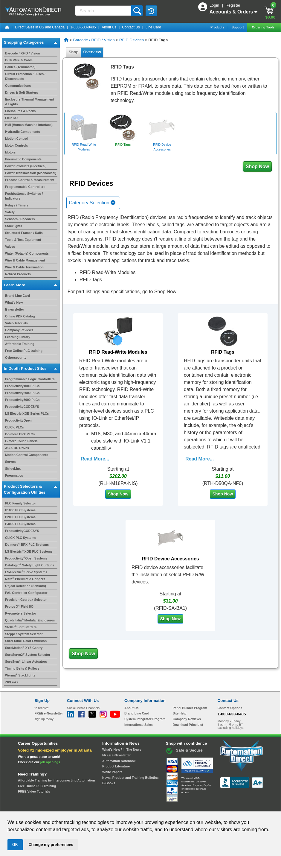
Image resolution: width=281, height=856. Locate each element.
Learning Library (17, 337)
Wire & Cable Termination (24, 267)
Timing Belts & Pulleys (22, 668)
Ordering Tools (263, 27)
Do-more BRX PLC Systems (27, 544)
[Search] (104, 10)
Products (217, 27)
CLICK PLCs (14, 427)
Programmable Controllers (25, 186)
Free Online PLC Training (37, 786)
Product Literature (116, 766)
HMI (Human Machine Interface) (29, 125)
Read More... (95, 458)
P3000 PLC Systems (20, 524)
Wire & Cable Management (25, 260)
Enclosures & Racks (20, 111)
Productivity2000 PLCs (22, 393)
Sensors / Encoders (20, 219)
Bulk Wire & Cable (19, 60)
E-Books (108, 783)
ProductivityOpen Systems (26, 558)
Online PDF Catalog (20, 316)
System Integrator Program (144, 719)
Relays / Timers (16, 205)
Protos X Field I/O (19, 606)
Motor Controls (16, 145)
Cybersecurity (15, 357)
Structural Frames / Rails (24, 233)
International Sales (138, 724)
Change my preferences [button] (51, 844)
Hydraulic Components (22, 131)
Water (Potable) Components (27, 253)
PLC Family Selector (20, 503)
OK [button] (15, 844)
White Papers (112, 772)
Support (238, 27)
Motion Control (16, 138)
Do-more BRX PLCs (20, 434)
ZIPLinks (11, 682)
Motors (10, 152)
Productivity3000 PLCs (22, 400)
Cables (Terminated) (20, 67)
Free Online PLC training (23, 350)
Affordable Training (19, 344)
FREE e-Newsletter (116, 755)
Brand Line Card (17, 295)
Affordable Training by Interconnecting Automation (56, 780)
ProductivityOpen (18, 420)
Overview (92, 52)
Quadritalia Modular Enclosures (30, 620)
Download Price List (188, 724)
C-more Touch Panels (21, 441)
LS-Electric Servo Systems (26, 572)
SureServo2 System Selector (27, 654)
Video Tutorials (16, 323)
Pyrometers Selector (20, 613)
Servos (10, 461)
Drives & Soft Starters (21, 92)
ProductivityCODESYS (22, 406)
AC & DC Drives (17, 448)
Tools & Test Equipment (23, 239)
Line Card (153, 27)
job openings (50, 762)
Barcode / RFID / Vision (22, 53)
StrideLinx (13, 468)
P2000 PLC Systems (20, 517)
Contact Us (131, 27)
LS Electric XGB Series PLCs (27, 413)
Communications (18, 85)
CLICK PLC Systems (20, 537)
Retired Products (18, 274)
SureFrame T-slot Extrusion (26, 641)
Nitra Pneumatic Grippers (25, 579)
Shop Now (257, 166)
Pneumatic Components (23, 159)
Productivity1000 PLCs (22, 386)
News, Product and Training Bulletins (130, 777)
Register (232, 5)
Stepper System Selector (24, 634)
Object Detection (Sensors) (25, 586)
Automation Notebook (118, 761)
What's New (14, 302)
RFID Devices (131, 40)
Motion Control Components (26, 455)
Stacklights (13, 226)
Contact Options (230, 708)
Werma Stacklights (20, 675)
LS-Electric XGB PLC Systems (29, 551)
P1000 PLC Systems (20, 510)
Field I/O (11, 118)
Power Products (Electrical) (26, 166)
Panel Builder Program (190, 708)
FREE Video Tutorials (34, 791)
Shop (73, 52)
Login (215, 5)
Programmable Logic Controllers (30, 379)
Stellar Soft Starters (20, 627)
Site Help (180, 713)
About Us (109, 27)
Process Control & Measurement (29, 180)
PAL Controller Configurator (26, 593)
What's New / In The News (121, 749)
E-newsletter (14, 309)
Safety (10, 212)
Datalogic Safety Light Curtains (29, 565)
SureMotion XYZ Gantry (24, 648)
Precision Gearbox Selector (26, 599)
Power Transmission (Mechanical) (30, 173)
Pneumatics (14, 475)
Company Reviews (19, 330)
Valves (10, 246)
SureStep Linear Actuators (26, 661)
